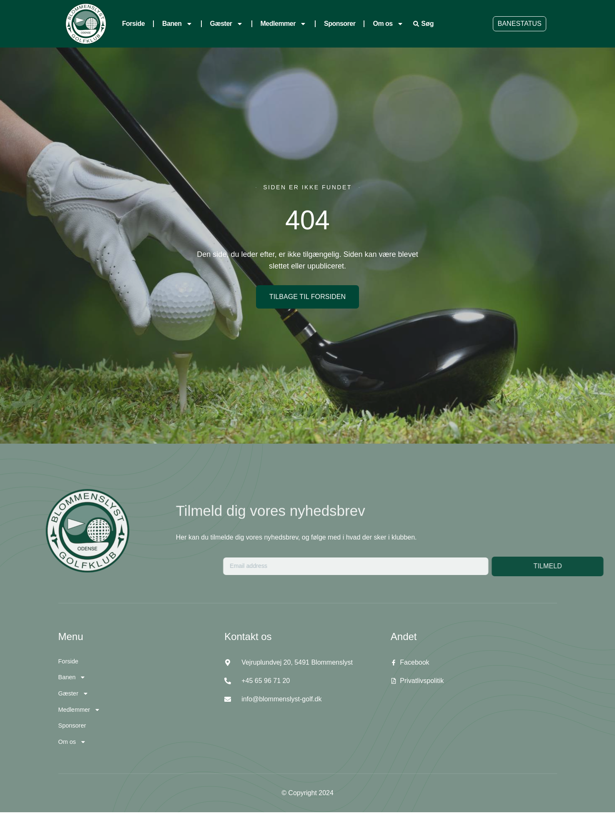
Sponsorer (340, 23)
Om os (388, 23)
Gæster (226, 23)
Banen (177, 23)
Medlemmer (283, 23)
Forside (133, 23)
